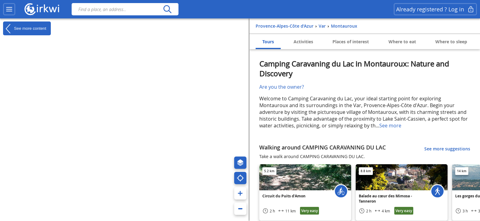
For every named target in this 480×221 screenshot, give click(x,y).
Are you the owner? (281, 86)
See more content (24, 28)
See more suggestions (447, 149)
